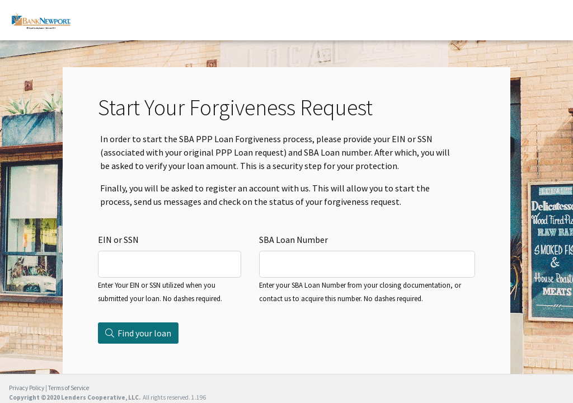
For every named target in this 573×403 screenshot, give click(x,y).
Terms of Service (68, 388)
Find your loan (138, 333)
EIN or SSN (118, 239)
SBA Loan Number (293, 239)
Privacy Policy (26, 388)
